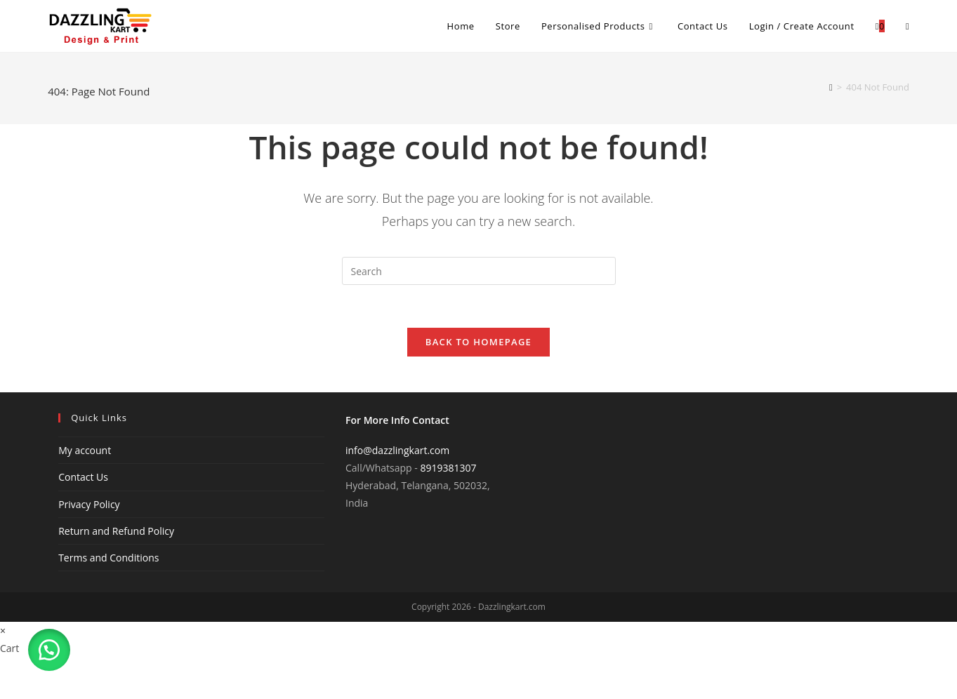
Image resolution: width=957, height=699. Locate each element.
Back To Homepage (478, 341)
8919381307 (448, 467)
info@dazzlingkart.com (397, 450)
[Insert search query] (479, 271)
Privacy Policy (88, 504)
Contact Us (83, 477)
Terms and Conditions (108, 557)
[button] (49, 650)
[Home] (831, 87)
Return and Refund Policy (116, 531)
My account (84, 450)
